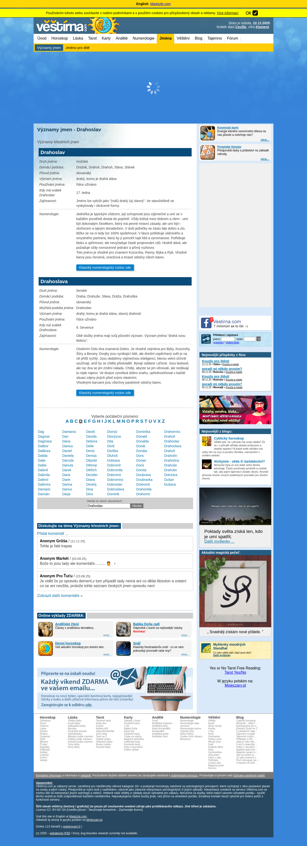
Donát (140, 446)
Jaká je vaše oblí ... (246, 741)
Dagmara (45, 441)
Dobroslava (115, 489)
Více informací (227, 13)
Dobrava (113, 460)
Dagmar (44, 436)
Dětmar (91, 465)
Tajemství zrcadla (245, 734)
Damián (43, 494)
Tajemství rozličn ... (246, 736)
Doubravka (144, 480)
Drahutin (170, 470)
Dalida (42, 456)
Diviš (110, 446)
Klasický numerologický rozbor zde (105, 267)
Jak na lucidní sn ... (246, 755)
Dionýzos (114, 436)
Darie (66, 480)
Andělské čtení (67, 624)
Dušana (170, 484)
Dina (89, 489)
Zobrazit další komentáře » (60, 596)
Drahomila (144, 489)
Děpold (91, 460)
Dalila (42, 465)
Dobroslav (114, 484)
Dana (66, 441)
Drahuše (170, 465)
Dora (139, 456)
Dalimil (43, 470)
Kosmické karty (228, 127)
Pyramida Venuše (229, 147)
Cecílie (241, 27)
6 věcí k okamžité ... (246, 744)
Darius (67, 489)
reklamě (86, 775)
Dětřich (91, 470)
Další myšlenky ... (219, 541)
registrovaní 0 (71, 826)
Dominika (143, 432)
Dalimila (44, 475)
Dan (65, 436)
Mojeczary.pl (235, 685)
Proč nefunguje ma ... (247, 760)
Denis (90, 451)
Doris (140, 465)
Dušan (169, 480)
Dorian (141, 460)
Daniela (68, 456)
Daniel (67, 451)
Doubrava (143, 475)
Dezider (92, 475)
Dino (89, 494)
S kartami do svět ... (246, 763)
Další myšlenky (221, 655)
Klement (262, 27)
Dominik (113, 494)
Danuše (68, 460)
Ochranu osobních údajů (249, 775)
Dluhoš (112, 456)
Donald (141, 436)
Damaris (44, 489)
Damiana (69, 432)
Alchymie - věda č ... (247, 723)
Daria (66, 475)
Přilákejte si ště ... (245, 739)
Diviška (112, 451)
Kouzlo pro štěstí (215, 361)
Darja (66, 494)
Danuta (67, 465)
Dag (41, 432)
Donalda (142, 441)
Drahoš (169, 451)
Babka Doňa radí (146, 624)
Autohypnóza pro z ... (247, 726)
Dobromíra (115, 480)
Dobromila (115, 470)
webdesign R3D (60, 833)
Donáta (141, 451)
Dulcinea (170, 475)
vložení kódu (232, 342)
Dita (110, 441)
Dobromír (114, 475)
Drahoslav (171, 441)
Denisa (91, 456)
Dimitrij (91, 484)
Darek (66, 470)
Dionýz (112, 432)
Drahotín (170, 456)
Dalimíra (44, 484)
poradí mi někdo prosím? (222, 369)
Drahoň (169, 436)
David (90, 432)
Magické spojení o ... (247, 752)
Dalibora (44, 451)
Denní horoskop (68, 643)
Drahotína (171, 460)
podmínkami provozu (184, 775)
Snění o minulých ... (246, 747)
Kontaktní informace (49, 775)
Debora (91, 441)
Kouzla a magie (230, 364)
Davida (91, 436)
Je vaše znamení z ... (247, 757)
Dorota (141, 470)
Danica (67, 446)
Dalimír (43, 480)
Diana (90, 480)
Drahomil (143, 484)
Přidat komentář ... (53, 533)
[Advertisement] (153, 87)
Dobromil (114, 465)
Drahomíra (172, 432)
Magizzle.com (160, 4)
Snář (137, 643)
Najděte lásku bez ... (247, 749)
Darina (67, 484)
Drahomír (143, 494)
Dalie (42, 460)
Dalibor (43, 446)
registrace (218, 342)
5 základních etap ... (247, 731)
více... (265, 140)
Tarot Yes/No (235, 672)
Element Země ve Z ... (248, 728)
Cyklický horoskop (246, 720)
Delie (90, 446)
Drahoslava (172, 446)
